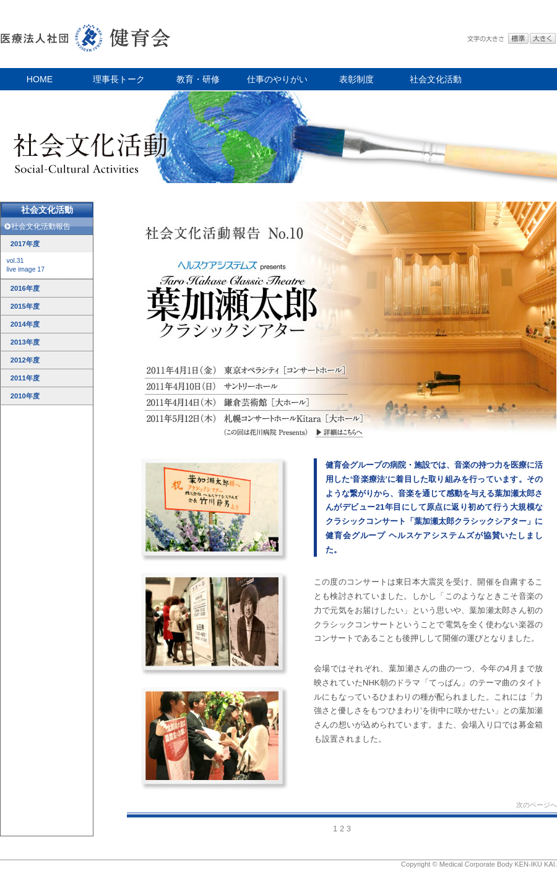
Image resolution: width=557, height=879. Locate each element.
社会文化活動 (436, 79)
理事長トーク (119, 79)
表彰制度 (356, 79)
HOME (40, 79)
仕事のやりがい (277, 79)
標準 (518, 38)
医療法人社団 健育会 (86, 34)
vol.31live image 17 (25, 265)
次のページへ (536, 804)
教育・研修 (198, 79)
